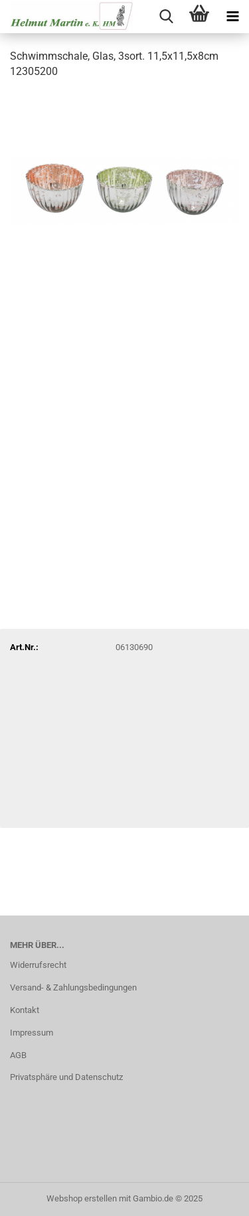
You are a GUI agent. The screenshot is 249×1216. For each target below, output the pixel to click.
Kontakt (24, 1010)
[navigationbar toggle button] (232, 16)
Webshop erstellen (81, 1198)
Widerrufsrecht (38, 965)
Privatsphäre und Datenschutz (66, 1077)
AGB (18, 1055)
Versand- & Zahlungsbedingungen (73, 987)
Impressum (31, 1033)
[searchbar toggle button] (166, 16)
